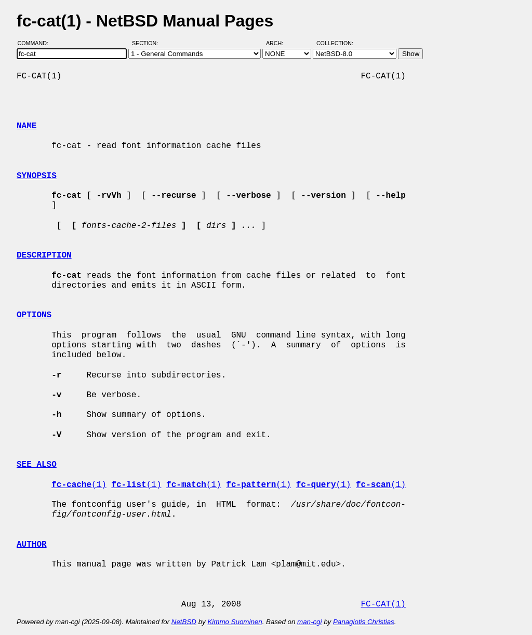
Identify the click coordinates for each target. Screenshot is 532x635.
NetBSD (183, 622)
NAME (26, 126)
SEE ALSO (37, 464)
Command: (36, 43)
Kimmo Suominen (234, 622)
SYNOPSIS (37, 176)
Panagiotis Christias (363, 622)
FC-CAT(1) (383, 604)
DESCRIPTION (44, 255)
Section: (147, 43)
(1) (79, 485)
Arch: (279, 43)
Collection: (334, 43)
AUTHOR (32, 544)
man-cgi (309, 622)
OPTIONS (34, 315)
